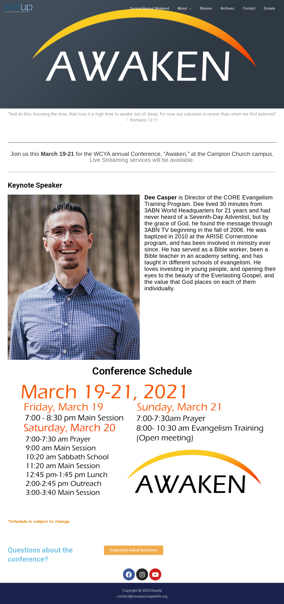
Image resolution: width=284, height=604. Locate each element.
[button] (133, 550)
